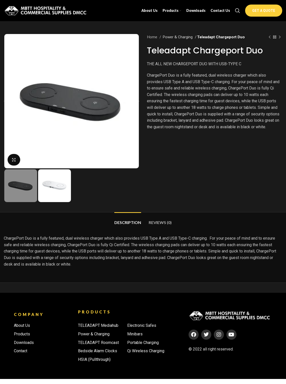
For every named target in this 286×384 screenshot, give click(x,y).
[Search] (237, 13)
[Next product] (279, 42)
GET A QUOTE (263, 13)
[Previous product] (269, 42)
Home (152, 42)
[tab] (127, 225)
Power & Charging (178, 42)
